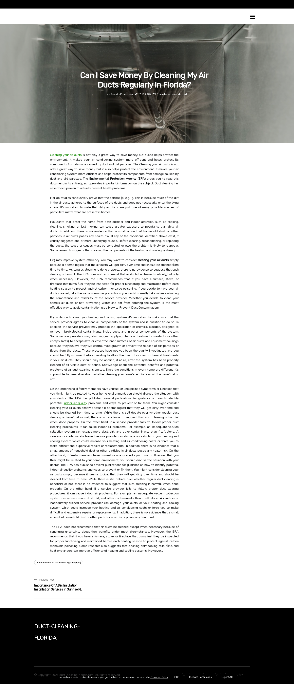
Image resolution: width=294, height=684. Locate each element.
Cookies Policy (159, 677)
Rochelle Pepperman (122, 94)
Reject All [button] (227, 677)
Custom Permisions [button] (200, 677)
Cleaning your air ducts (66, 155)
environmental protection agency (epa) (60, 562)
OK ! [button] (176, 677)
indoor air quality (75, 403)
